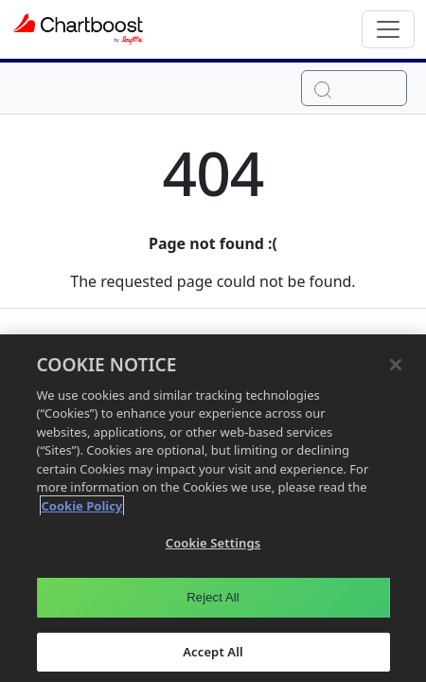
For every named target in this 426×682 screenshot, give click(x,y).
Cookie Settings (213, 546)
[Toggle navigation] (388, 29)
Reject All (213, 601)
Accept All (213, 655)
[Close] (396, 368)
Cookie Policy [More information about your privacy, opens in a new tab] (82, 509)
